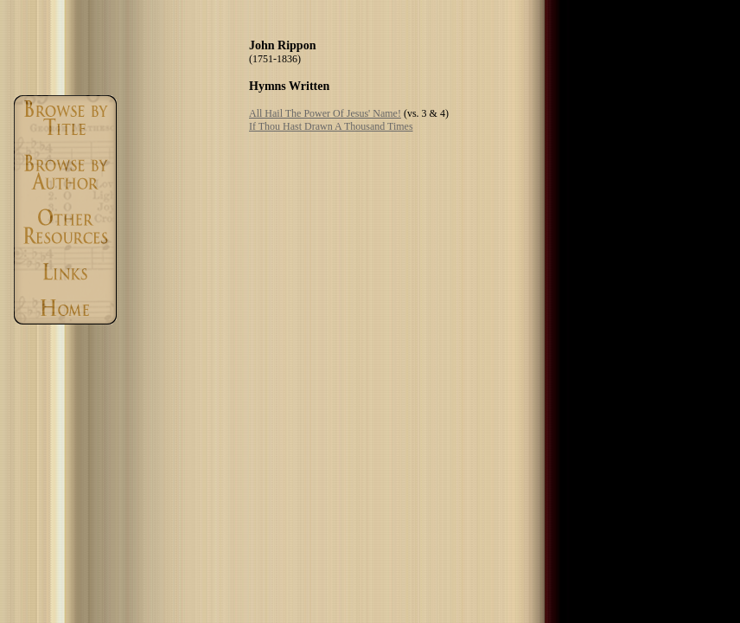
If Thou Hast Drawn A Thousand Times (331, 126)
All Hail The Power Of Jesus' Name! (325, 113)
